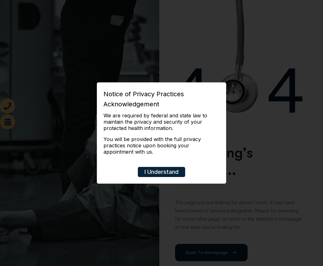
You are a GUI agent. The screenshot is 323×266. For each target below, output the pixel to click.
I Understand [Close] (161, 171)
